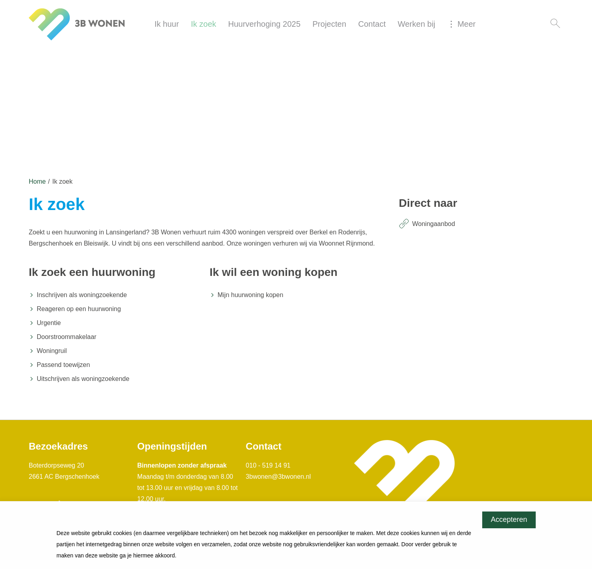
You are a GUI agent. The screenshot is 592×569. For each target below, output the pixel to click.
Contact (372, 24)
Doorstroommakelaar (66, 336)
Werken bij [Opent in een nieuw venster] (416, 24)
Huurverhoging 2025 (264, 24)
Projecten (329, 24)
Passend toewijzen (63, 364)
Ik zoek (203, 24)
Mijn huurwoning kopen (250, 294)
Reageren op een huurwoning (79, 308)
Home (37, 181)
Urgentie (49, 322)
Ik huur (166, 24)
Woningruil (52, 350)
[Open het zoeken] (555, 24)
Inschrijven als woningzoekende (82, 294)
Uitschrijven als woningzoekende (83, 378)
